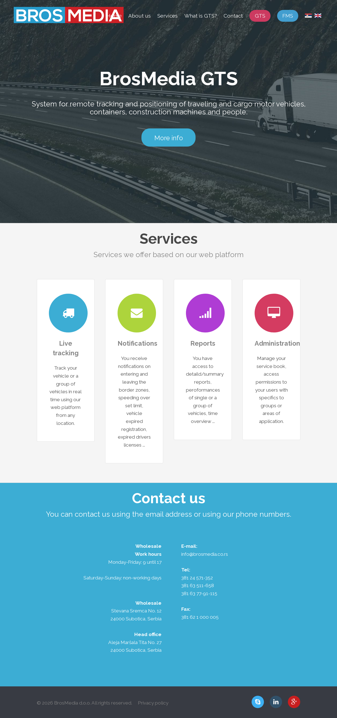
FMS (287, 16)
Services (167, 16)
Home (114, 16)
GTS (260, 16)
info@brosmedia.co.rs (204, 554)
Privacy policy (153, 703)
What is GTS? (200, 16)
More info (168, 138)
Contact (233, 16)
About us (139, 16)
